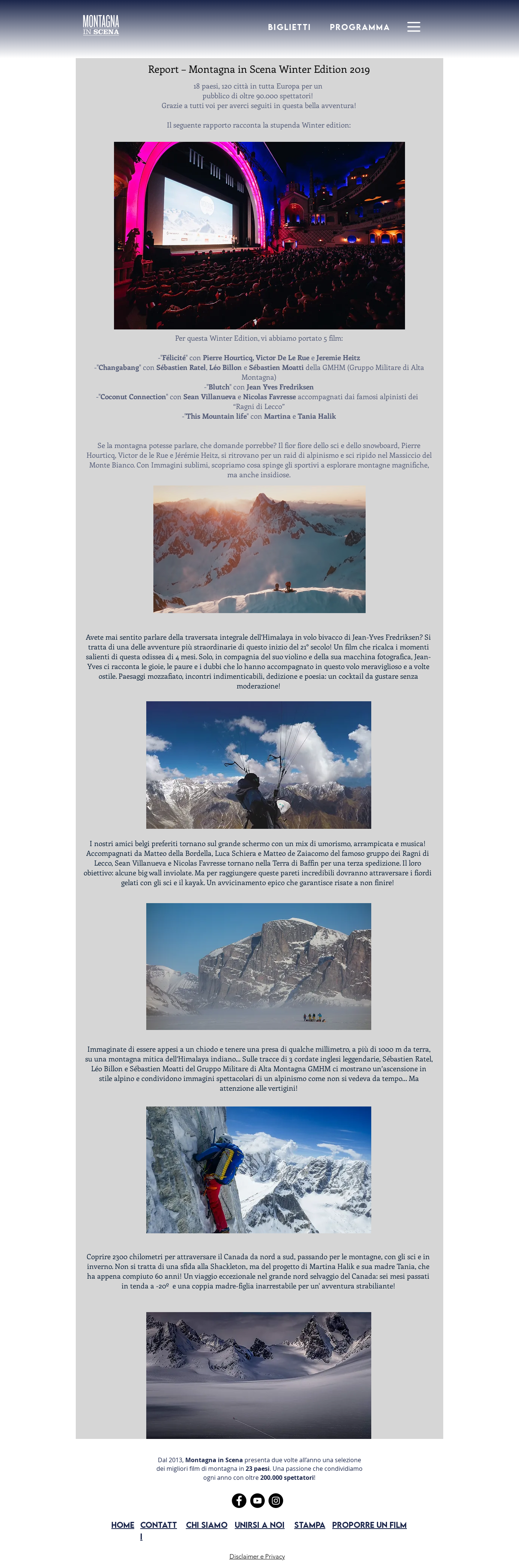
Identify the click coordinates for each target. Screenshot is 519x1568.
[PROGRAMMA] (360, 27)
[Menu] (413, 26)
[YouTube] (257, 1500)
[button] (259, 235)
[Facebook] (239, 1500)
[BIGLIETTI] (290, 27)
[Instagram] (275, 1500)
